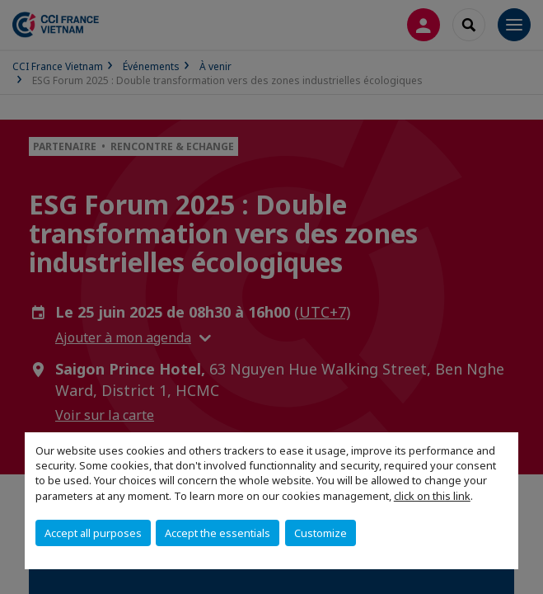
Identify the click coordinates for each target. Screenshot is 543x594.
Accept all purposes (93, 533)
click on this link (432, 495)
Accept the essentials (217, 533)
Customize (320, 533)
